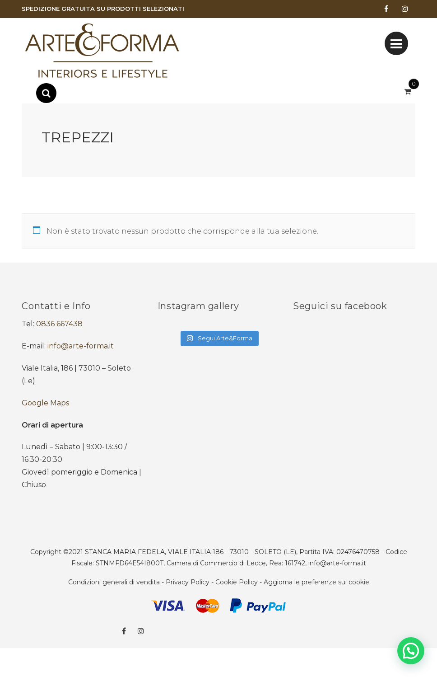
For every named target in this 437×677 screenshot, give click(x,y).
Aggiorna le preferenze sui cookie (316, 582)
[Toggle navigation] (396, 43)
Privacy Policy (187, 582)
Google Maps (45, 403)
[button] (410, 650)
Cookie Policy (236, 582)
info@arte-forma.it (80, 346)
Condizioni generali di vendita (114, 582)
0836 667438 (59, 324)
